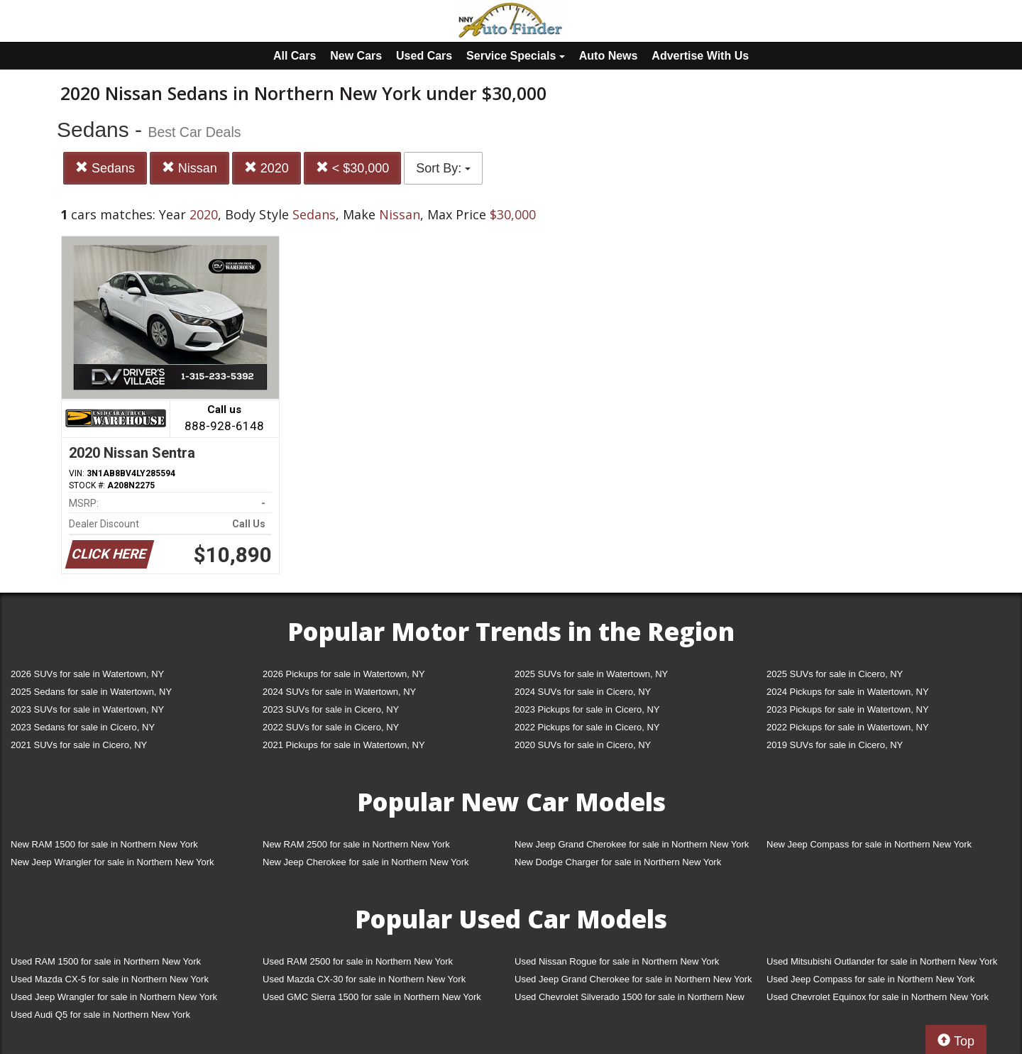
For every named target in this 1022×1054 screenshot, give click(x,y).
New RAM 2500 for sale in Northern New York (356, 844)
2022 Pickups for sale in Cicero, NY (587, 727)
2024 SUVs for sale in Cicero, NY (583, 691)
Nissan (189, 167)
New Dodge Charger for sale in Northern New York (618, 862)
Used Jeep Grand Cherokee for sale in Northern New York (633, 979)
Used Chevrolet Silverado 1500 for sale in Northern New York (629, 1000)
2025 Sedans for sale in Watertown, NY (91, 691)
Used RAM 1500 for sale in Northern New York (106, 961)
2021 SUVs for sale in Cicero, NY (79, 745)
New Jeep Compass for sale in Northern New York (869, 844)
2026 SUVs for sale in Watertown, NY (87, 674)
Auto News (608, 56)
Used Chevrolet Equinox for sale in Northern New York (877, 997)
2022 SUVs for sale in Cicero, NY (331, 727)
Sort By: (443, 168)
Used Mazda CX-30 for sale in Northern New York (364, 979)
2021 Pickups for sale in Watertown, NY (344, 745)
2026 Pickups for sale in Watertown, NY (344, 674)
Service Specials (515, 56)
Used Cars (424, 56)
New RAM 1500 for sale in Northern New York (104, 844)
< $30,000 (353, 167)
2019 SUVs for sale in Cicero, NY (834, 745)
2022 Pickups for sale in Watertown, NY (847, 727)
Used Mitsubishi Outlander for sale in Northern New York (881, 961)
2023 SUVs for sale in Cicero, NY (331, 709)
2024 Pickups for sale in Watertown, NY (847, 691)
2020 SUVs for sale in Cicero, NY (583, 745)
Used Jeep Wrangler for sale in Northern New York (114, 997)
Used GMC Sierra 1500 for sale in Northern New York (372, 997)
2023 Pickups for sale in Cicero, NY (587, 709)
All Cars (294, 56)
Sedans (105, 167)
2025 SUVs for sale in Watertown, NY (591, 674)
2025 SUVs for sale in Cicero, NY (834, 674)
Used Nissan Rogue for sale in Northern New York (617, 961)
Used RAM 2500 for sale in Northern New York (358, 961)
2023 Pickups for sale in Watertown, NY (847, 709)
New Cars (356, 56)
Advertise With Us (700, 56)
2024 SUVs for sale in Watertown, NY (339, 691)
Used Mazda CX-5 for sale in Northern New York (110, 979)
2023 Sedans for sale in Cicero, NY (83, 727)
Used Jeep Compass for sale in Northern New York (870, 979)
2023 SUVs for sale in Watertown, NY (87, 709)
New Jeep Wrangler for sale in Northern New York (112, 862)
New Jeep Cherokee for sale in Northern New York (365, 862)
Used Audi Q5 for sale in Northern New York (100, 1014)
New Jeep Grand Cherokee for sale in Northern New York (632, 844)
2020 (266, 167)
